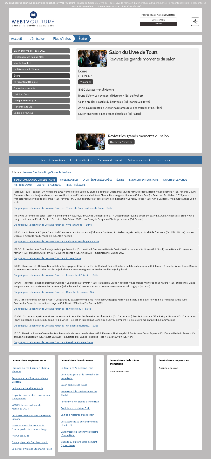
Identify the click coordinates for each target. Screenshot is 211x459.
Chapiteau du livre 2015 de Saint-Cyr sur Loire (79, 443)
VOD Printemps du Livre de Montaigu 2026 (26, 406)
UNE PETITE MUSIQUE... (49, 184)
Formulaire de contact (110, 160)
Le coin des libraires (81, 160)
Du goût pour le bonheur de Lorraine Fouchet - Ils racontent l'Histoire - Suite (56, 275)
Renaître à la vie (131, 6)
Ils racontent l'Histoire (180, 2)
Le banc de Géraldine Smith (27, 388)
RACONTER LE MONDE (175, 179)
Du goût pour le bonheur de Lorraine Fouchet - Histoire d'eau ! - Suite (52, 308)
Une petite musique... (109, 6)
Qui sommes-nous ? (139, 160)
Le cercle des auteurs (53, 160)
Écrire (163, 2)
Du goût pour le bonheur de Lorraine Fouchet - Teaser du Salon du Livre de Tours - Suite (63, 207)
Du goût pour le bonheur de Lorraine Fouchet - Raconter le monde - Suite (55, 291)
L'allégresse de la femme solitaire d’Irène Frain (79, 433)
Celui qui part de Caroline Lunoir (30, 442)
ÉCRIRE (120, 179)
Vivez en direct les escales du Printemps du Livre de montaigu (29, 427)
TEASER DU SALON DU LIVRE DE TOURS (34, 179)
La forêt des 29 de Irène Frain (77, 367)
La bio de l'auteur (23, 112)
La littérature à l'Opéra (146, 2)
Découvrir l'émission (121, 141)
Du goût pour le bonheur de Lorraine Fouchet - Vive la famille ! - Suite (53, 224)
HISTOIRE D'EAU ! (23, 184)
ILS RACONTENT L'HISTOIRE (143, 179)
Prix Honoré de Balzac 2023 (29, 56)
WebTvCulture (67, 2)
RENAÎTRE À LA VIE (75, 184)
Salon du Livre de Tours (74, 384)
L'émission (37, 39)
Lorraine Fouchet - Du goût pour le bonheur (47, 172)
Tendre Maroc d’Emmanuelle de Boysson (30, 380)
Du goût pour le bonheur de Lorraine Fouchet (30, 2)
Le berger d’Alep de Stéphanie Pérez (32, 448)
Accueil (16, 39)
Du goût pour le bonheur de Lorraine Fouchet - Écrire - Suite (47, 258)
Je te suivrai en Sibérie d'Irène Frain (80, 401)
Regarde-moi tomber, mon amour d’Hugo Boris (31, 396)
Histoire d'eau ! (87, 6)
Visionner (85, 81)
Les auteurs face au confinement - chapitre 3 (80, 423)
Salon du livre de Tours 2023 (30, 50)
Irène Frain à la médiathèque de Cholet (79, 393)
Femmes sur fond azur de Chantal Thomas (30, 369)
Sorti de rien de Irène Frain (75, 408)
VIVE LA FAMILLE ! (69, 179)
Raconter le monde (24, 88)
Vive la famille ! (124, 2)
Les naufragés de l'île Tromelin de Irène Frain (79, 376)
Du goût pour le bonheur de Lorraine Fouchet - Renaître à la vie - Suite (53, 342)
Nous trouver (163, 160)
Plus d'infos (62, 39)
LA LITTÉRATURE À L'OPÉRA (97, 179)
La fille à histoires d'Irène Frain (77, 414)
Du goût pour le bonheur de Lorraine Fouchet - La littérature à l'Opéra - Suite (56, 241)
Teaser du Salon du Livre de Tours (95, 2)
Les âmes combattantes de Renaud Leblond (31, 417)
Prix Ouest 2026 (20, 435)
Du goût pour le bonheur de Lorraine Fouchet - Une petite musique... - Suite (56, 325)
